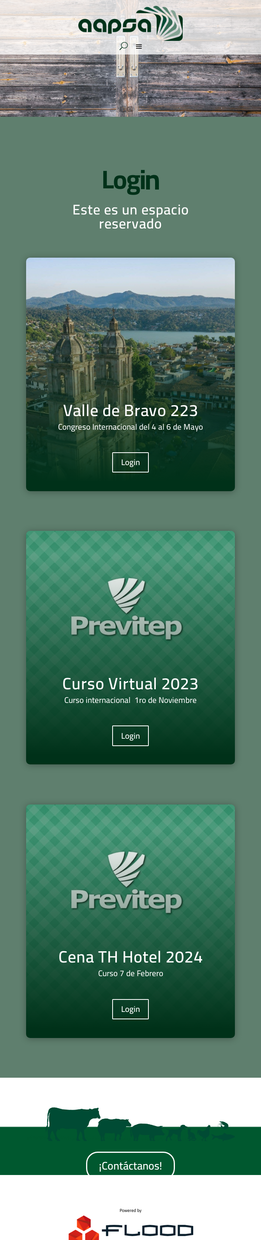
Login (130, 462)
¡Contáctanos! (130, 1166)
